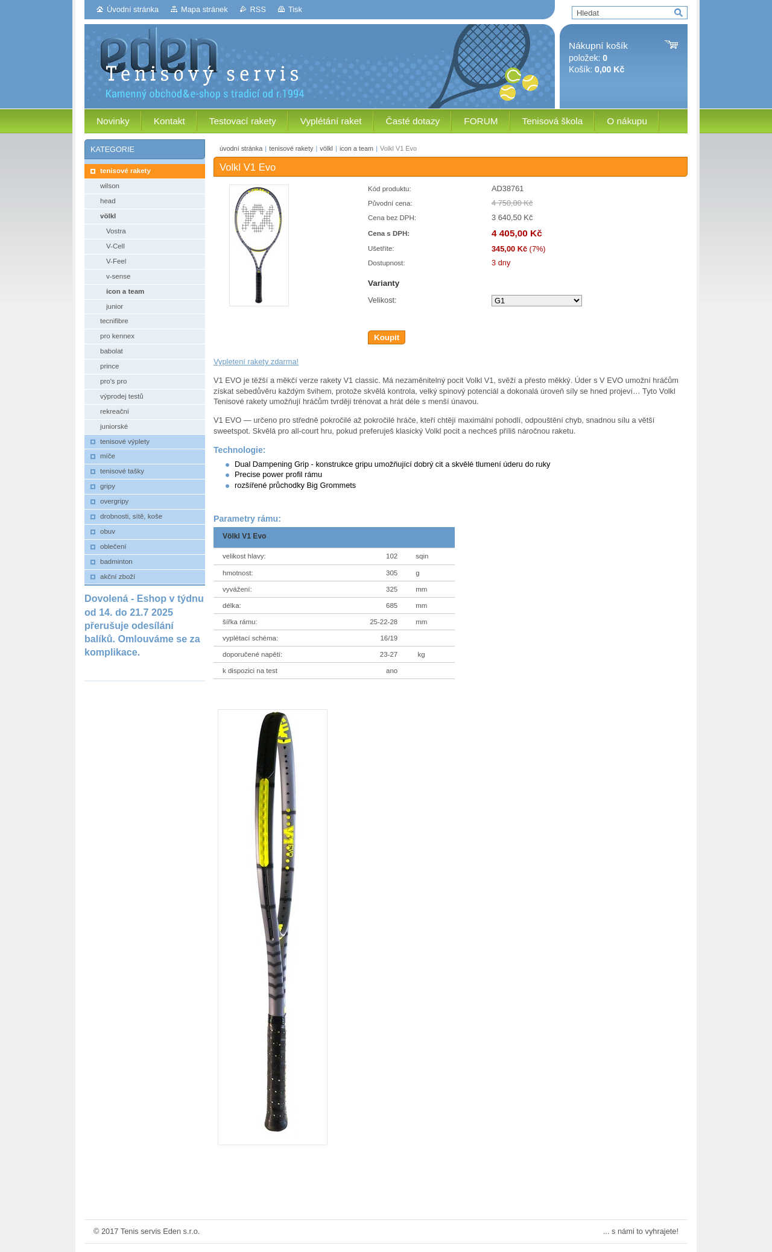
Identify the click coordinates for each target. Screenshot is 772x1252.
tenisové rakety (291, 148)
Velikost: (382, 300)
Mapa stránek (204, 9)
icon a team (356, 148)
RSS (258, 9)
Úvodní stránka (133, 9)
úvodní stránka (241, 148)
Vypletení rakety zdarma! (256, 361)
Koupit (386, 337)
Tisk (295, 9)
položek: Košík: (598, 57)
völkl (326, 148)
